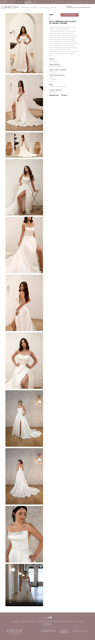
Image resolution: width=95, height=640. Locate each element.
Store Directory (41, 621)
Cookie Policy (65, 621)
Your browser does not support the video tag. (24, 585)
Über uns (53, 7)
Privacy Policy (79, 621)
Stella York (20, 2)
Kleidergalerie (24, 7)
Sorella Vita (36, 2)
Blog (86, 2)
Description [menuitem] (54, 95)
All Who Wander (28, 2)
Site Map (72, 621)
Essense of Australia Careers (27, 621)
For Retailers (15, 621)
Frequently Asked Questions (53, 621)
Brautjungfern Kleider (74, 2)
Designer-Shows (44, 7)
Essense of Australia (4, 2)
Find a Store (70, 15)
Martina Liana (12, 2)
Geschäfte (34, 7)
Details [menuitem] (64, 95)
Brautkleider (59, 2)
